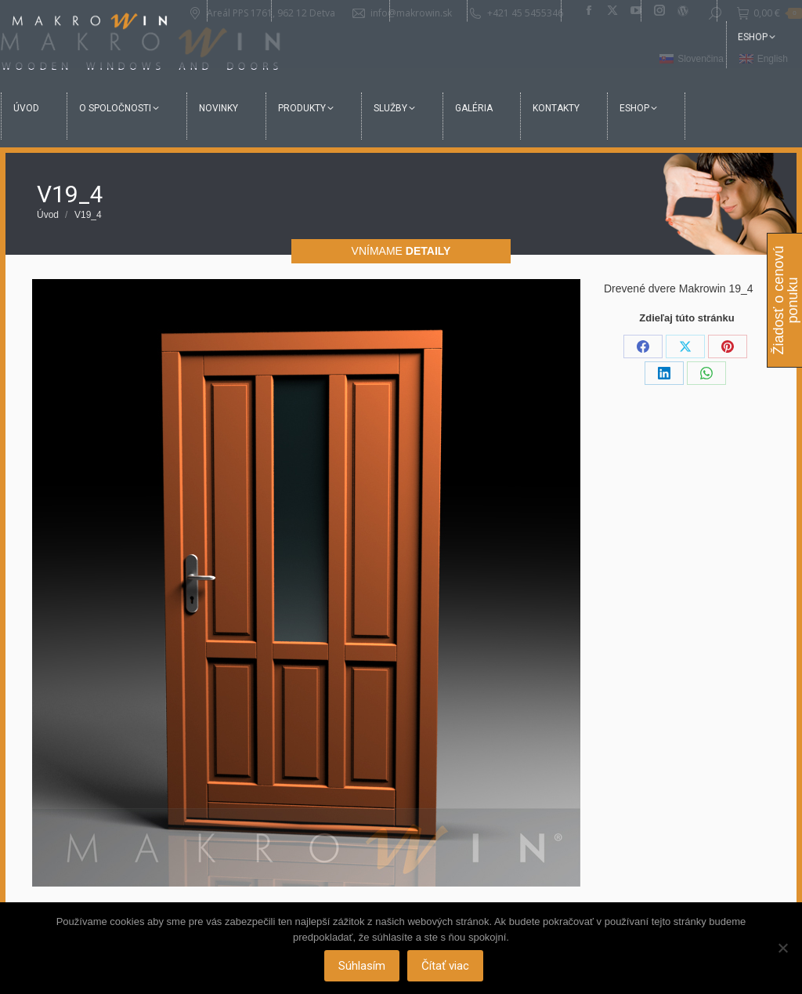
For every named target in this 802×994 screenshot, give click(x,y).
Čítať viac (447, 967)
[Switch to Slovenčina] (692, 59)
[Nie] (782, 948)
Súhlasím (363, 967)
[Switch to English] (764, 59)
